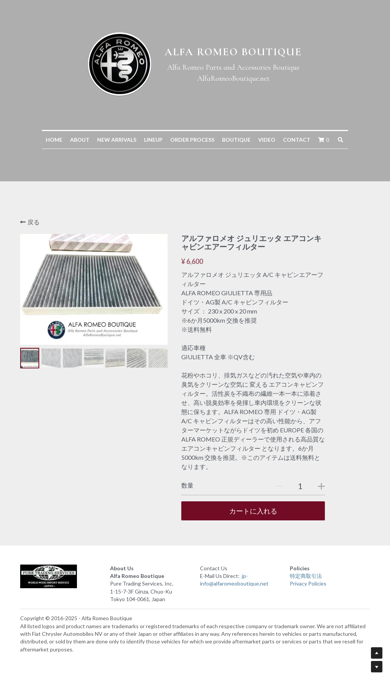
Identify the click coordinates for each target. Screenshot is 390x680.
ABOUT (80, 139)
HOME (54, 139)
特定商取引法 (306, 576)
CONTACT (296, 139)
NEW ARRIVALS (116, 139)
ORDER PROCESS (192, 139)
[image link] (60, 576)
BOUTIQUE (236, 139)
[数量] (300, 486)
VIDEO (266, 139)
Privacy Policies (308, 583)
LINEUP (153, 139)
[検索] (340, 140)
